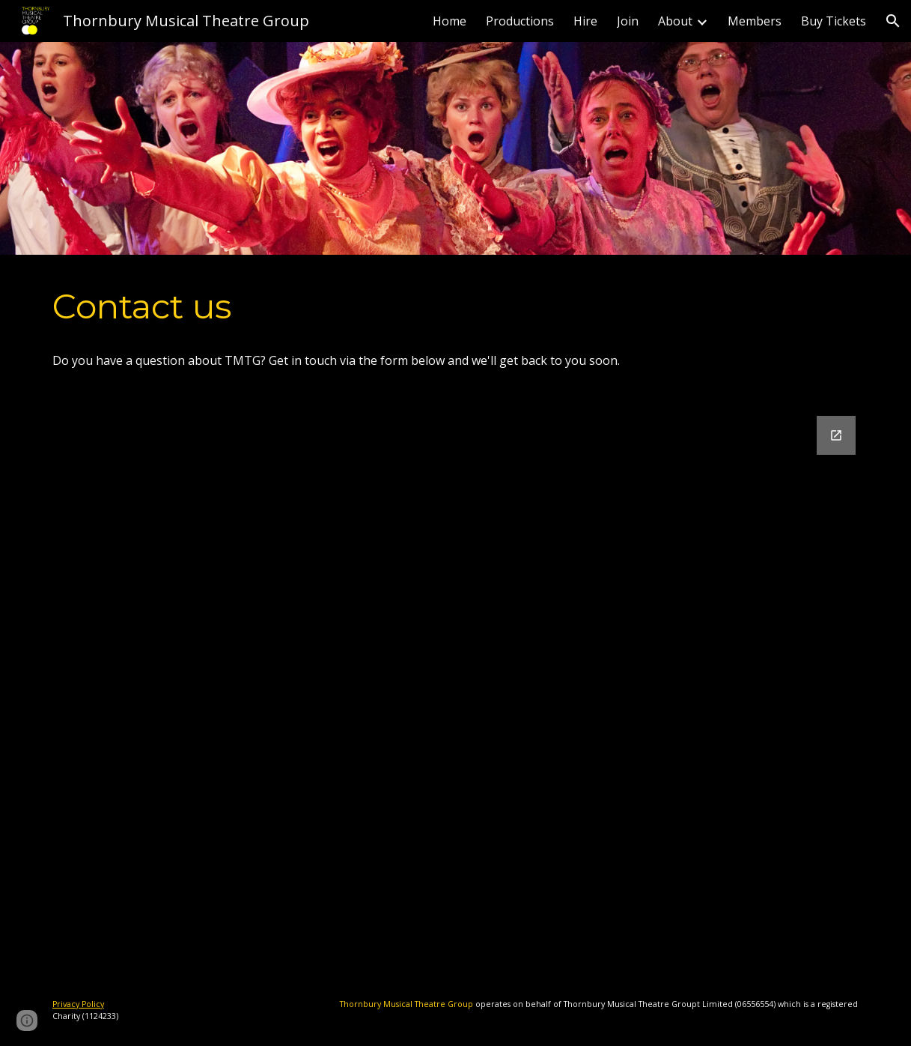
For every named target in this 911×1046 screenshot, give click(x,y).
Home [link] (449, 21)
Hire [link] (585, 21)
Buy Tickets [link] (833, 21)
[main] (455, 307)
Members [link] (754, 21)
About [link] (675, 21)
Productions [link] (520, 21)
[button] (893, 21)
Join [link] (628, 21)
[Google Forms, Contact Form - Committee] (455, 686)
